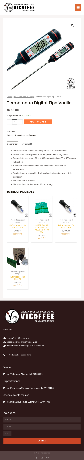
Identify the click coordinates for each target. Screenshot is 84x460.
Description (12, 144)
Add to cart (38, 121)
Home (9, 97)
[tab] (12, 144)
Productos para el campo (24, 97)
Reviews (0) (26, 144)
